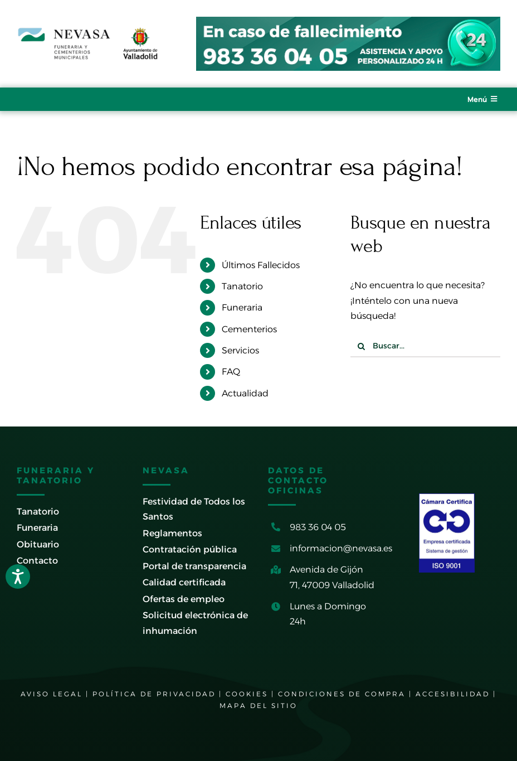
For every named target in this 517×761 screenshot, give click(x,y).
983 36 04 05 (318, 527)
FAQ (231, 371)
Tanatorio (242, 286)
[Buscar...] (425, 346)
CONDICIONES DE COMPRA (342, 694)
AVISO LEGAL (51, 694)
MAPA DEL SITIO (258, 705)
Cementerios (249, 329)
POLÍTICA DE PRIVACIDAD (154, 694)
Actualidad (245, 393)
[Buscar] (361, 346)
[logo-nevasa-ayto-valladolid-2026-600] (88, 31)
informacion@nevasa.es (341, 548)
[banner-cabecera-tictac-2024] (348, 21)
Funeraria (242, 307)
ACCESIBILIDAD (453, 694)
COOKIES (247, 694)
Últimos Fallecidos (261, 265)
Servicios (240, 350)
